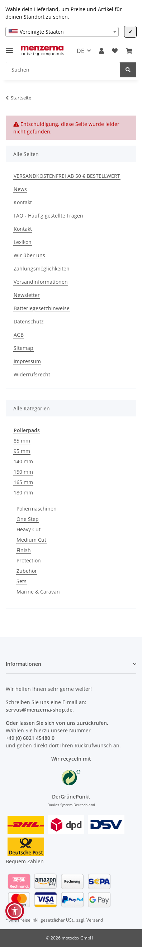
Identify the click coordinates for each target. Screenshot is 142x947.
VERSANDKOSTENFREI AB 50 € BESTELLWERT (67, 175)
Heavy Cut (28, 529)
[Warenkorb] (129, 51)
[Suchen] (63, 69)
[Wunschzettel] (115, 51)
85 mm (22, 440)
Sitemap (23, 348)
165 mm (23, 482)
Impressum (27, 361)
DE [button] (80, 51)
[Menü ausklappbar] (9, 47)
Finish (23, 550)
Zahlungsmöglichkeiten (42, 268)
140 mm (23, 461)
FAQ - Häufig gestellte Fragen (48, 215)
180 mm (23, 492)
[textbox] (62, 31)
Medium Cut (31, 539)
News (20, 189)
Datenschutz (29, 321)
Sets (21, 581)
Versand (94, 920)
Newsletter (27, 295)
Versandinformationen (41, 281)
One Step (27, 519)
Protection (28, 560)
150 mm (23, 471)
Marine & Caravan (38, 591)
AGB (19, 334)
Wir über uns (29, 255)
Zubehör (26, 570)
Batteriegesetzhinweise (42, 308)
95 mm (22, 451)
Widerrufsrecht (32, 374)
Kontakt (23, 202)
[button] (101, 51)
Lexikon (23, 242)
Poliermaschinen (36, 508)
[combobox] (62, 32)
